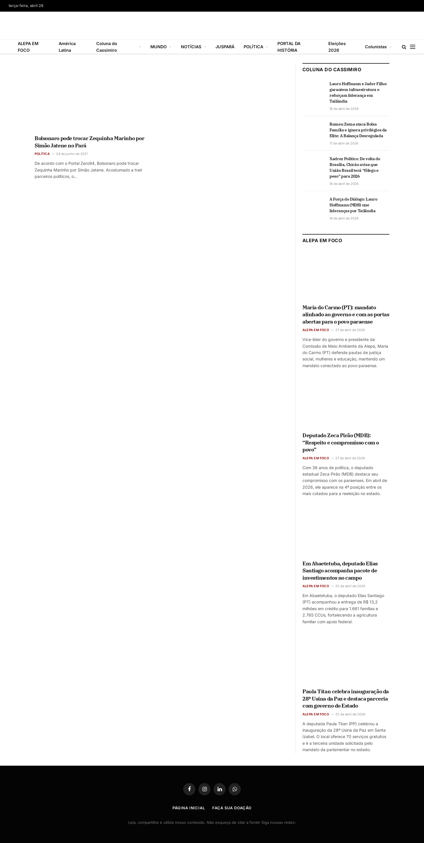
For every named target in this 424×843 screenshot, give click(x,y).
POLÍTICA (253, 46)
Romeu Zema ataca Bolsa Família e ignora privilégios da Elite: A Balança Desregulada (358, 130)
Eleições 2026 (337, 47)
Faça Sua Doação (232, 808)
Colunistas (376, 46)
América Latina (67, 47)
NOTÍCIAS (191, 46)
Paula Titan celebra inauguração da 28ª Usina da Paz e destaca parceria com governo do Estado (345, 698)
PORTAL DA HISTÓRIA (288, 47)
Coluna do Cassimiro (106, 47)
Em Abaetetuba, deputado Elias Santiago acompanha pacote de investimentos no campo (340, 570)
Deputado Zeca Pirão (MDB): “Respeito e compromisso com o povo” (340, 442)
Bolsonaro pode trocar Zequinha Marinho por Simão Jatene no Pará (89, 142)
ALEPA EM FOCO (28, 47)
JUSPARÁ (224, 46)
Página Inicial (188, 808)
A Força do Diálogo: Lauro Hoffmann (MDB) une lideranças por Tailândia (353, 205)
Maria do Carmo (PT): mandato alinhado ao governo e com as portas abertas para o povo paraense (345, 314)
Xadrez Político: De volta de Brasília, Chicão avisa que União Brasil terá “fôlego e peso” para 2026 (354, 167)
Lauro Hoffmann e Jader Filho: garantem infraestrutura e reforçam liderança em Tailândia (358, 92)
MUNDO (158, 46)
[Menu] (412, 46)
